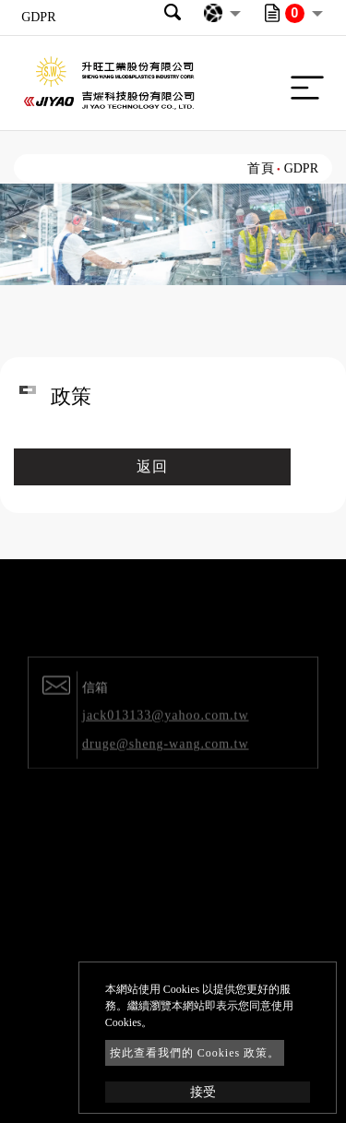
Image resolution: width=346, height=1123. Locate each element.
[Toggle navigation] (302, 83)
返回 (152, 466)
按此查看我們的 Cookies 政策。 (195, 1052)
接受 (203, 1092)
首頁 (261, 168)
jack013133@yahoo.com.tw (165, 734)
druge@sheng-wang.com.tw (165, 763)
